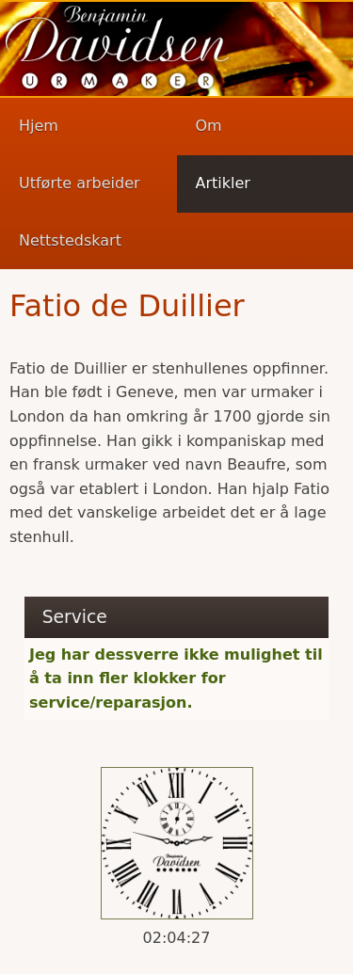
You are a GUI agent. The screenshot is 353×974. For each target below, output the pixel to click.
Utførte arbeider (79, 183)
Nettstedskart (70, 240)
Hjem (38, 126)
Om (209, 126)
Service (74, 617)
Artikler (223, 183)
